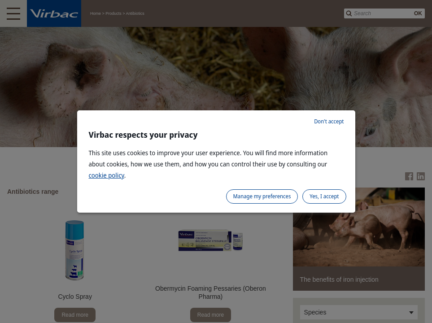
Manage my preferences (262, 196)
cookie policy (106, 175)
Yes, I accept (324, 196)
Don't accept (329, 121)
